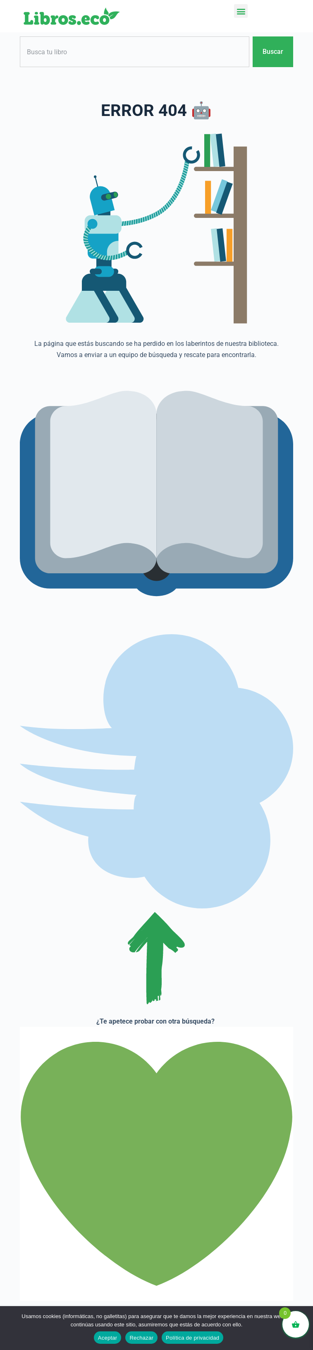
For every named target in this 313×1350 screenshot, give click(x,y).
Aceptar (107, 1338)
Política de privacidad (192, 1338)
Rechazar (141, 1338)
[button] (241, 11)
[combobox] (134, 51)
